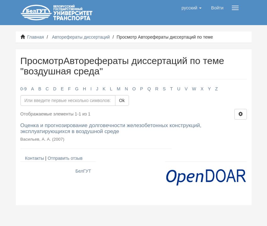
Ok (122, 100)
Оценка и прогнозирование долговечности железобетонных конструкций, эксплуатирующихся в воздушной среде (111, 128)
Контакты (34, 158)
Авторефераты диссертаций (81, 37)
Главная (35, 37)
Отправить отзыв (64, 158)
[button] (191, 8)
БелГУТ (83, 171)
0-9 (23, 88)
